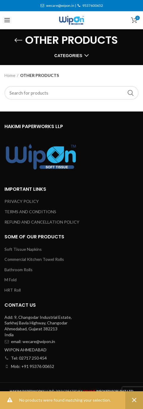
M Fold (10, 279)
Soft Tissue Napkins (23, 249)
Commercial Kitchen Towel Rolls (34, 259)
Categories (68, 55)
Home (9, 75)
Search (130, 93)
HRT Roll (12, 289)
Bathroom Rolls (18, 269)
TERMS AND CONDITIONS (30, 211)
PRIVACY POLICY (21, 201)
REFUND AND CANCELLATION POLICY (41, 221)
